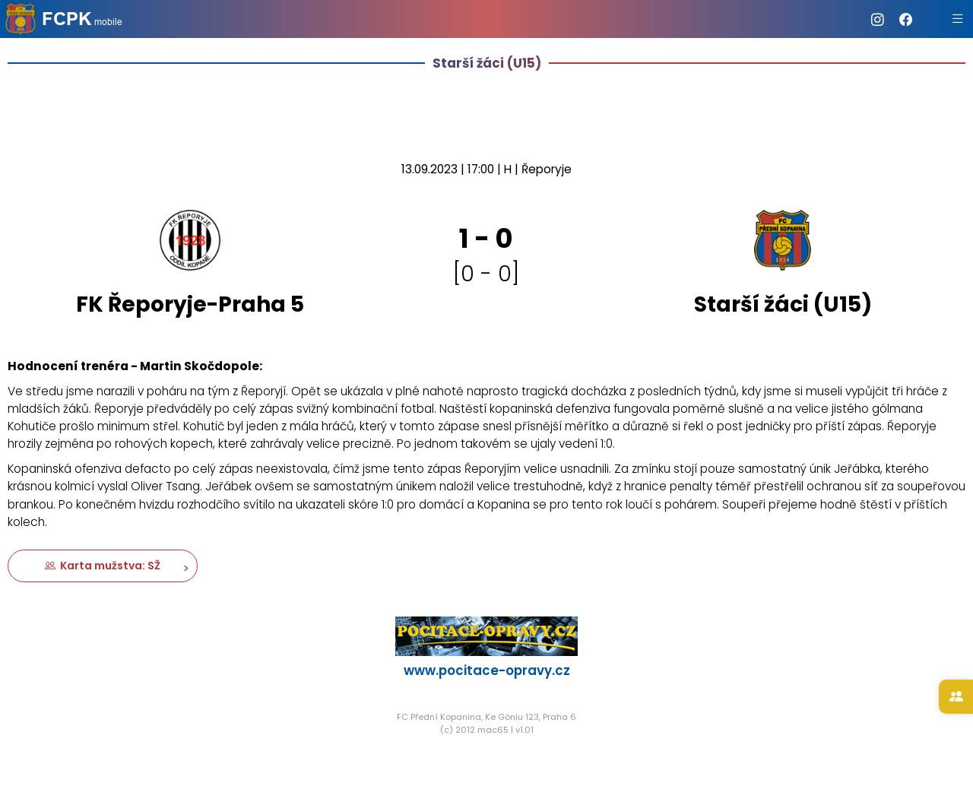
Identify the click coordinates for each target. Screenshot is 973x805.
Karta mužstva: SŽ (102, 565)
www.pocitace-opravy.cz (487, 670)
